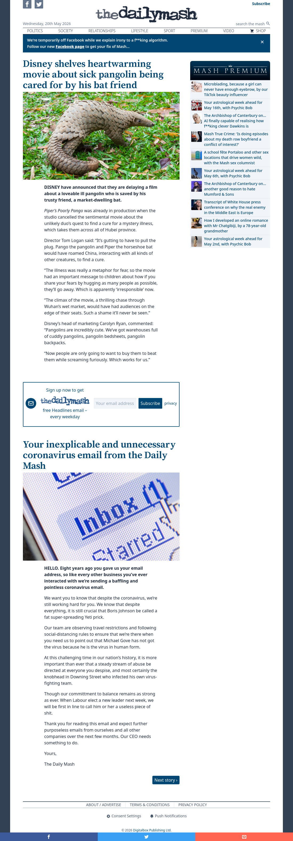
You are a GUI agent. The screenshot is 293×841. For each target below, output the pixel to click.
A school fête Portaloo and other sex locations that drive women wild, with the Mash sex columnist (236, 157)
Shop (258, 30)
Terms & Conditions (150, 804)
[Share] (244, 836)
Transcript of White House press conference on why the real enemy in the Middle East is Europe (235, 207)
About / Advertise (103, 804)
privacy (170, 403)
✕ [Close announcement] (262, 42)
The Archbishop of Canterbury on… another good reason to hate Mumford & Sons (235, 189)
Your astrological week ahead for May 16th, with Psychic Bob (233, 105)
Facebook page (70, 46)
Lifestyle (139, 30)
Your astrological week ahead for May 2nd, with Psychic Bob (233, 241)
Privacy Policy (192, 804)
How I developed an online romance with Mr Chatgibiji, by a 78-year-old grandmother (236, 225)
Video (228, 30)
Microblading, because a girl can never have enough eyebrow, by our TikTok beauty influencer (236, 89)
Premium (199, 30)
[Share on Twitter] (147, 836)
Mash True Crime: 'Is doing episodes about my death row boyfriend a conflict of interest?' (236, 139)
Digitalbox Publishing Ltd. (152, 830)
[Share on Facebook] (49, 836)
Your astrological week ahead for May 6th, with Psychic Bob (233, 173)
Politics (35, 30)
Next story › (165, 780)
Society (65, 30)
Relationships (102, 30)
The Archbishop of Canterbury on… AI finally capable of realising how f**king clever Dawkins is (235, 121)
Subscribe (150, 403)
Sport (169, 30)
